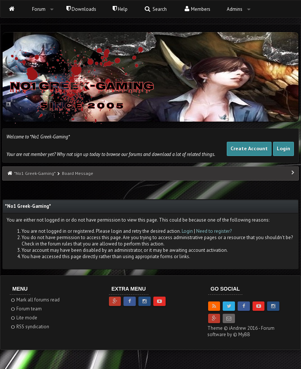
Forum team (26, 309)
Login (283, 148)
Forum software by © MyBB (241, 331)
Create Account (249, 148)
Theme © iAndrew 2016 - (234, 328)
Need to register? (214, 231)
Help (120, 9)
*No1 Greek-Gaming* (34, 173)
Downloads (81, 9)
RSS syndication (29, 326)
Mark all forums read (35, 300)
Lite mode (23, 318)
